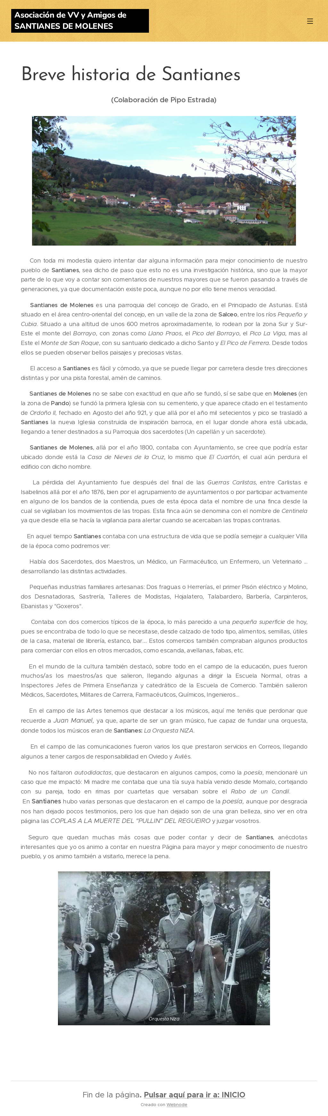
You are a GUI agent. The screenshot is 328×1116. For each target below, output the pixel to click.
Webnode (177, 1104)
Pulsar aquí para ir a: (183, 1095)
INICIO (233, 1095)
